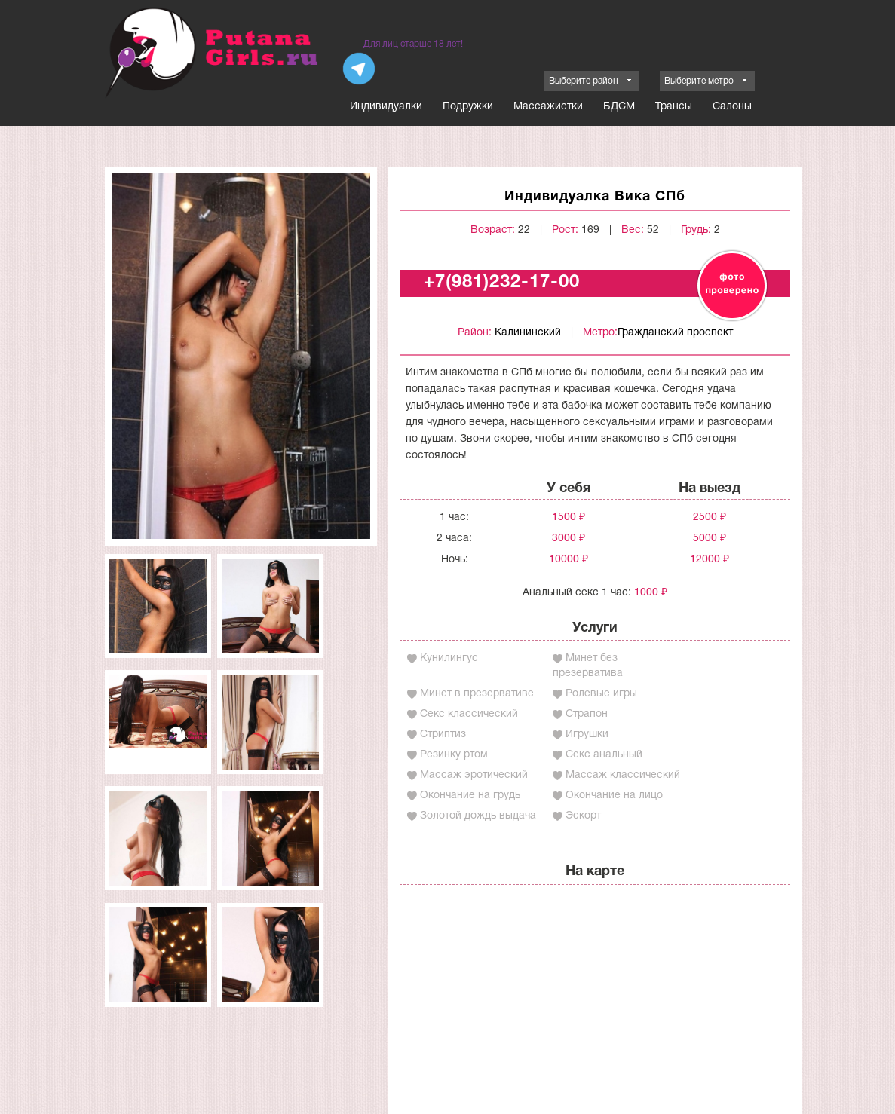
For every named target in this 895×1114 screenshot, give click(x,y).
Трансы (673, 107)
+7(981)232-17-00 (502, 282)
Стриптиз (443, 734)
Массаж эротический (474, 775)
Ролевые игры (601, 694)
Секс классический (469, 714)
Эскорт (583, 816)
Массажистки (548, 107)
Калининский (528, 333)
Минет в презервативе (477, 694)
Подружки (468, 107)
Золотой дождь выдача (478, 816)
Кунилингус (449, 658)
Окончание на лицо (614, 795)
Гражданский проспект (675, 333)
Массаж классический (623, 775)
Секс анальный (604, 755)
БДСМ (619, 107)
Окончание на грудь (470, 795)
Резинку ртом (454, 755)
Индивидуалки (386, 107)
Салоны (732, 107)
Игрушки (587, 734)
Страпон (587, 714)
